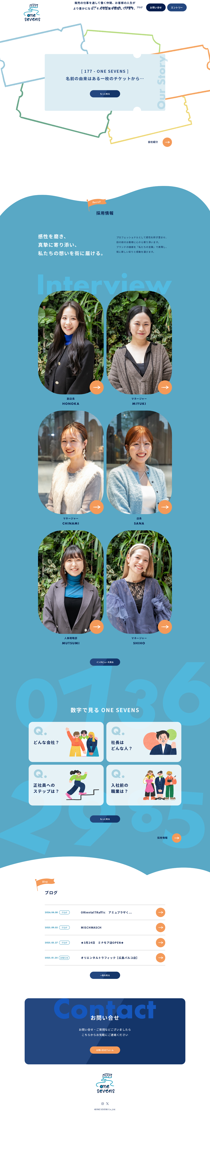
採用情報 (129, 7)
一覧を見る (105, 1010)
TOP (94, 7)
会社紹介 (104, 7)
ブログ (140, 7)
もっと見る (105, 842)
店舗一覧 (116, 7)
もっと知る (105, 302)
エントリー (177, 7)
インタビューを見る (105, 682)
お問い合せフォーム (105, 1088)
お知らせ (66, 990)
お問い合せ (156, 7)
